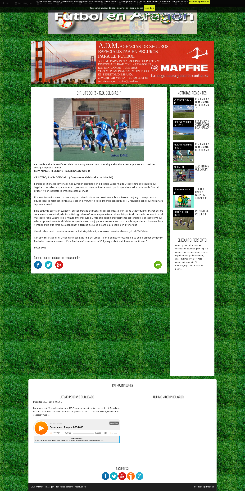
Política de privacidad (204, 486)
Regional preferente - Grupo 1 (183, 146)
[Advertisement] (192, 325)
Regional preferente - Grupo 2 (183, 123)
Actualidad (179, 167)
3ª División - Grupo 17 (182, 101)
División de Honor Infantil (182, 213)
